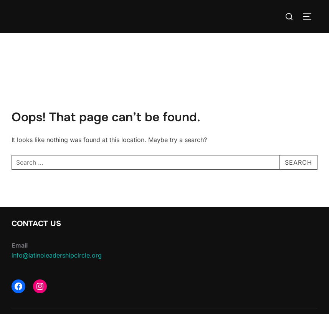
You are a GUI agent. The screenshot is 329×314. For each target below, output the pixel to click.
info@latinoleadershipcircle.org (57, 255)
